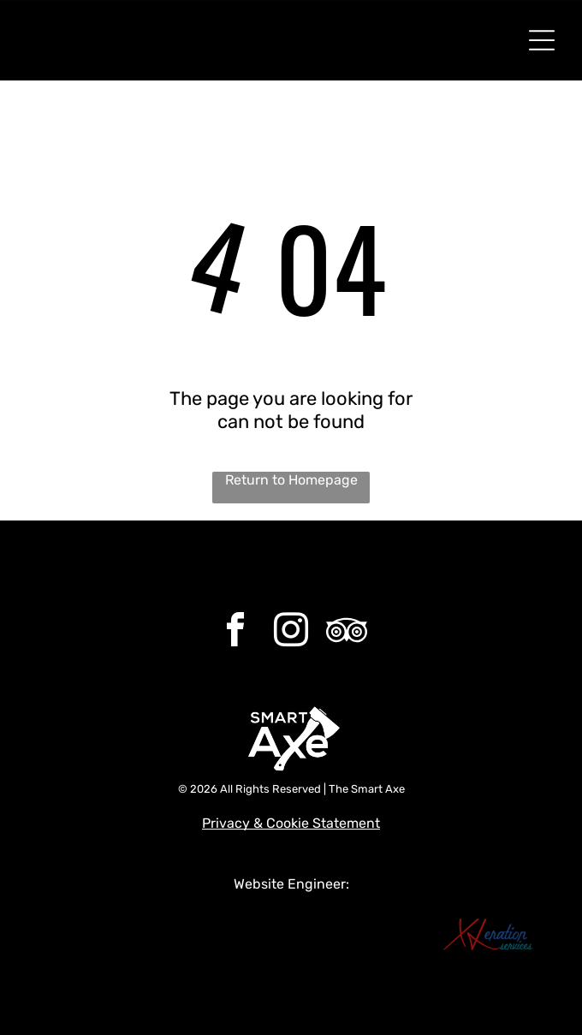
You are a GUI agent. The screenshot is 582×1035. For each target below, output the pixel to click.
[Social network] (346, 632)
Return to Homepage (291, 480)
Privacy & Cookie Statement (291, 823)
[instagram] (291, 632)
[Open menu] (542, 40)
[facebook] (235, 632)
